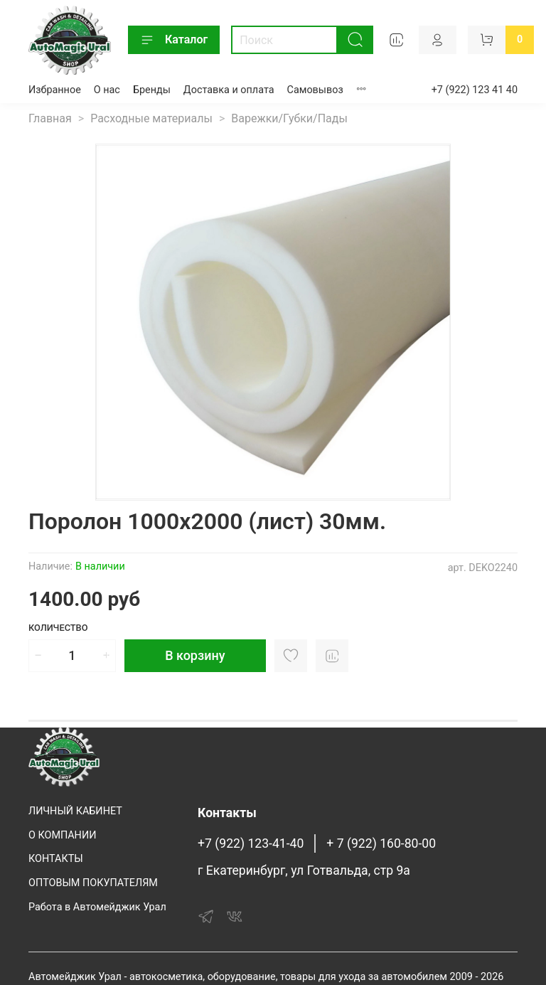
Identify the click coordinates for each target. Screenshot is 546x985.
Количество (58, 627)
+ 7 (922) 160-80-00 (381, 843)
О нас (107, 90)
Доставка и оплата (228, 90)
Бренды (152, 90)
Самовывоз (315, 90)
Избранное (54, 90)
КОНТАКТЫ (55, 859)
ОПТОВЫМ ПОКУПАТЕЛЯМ (93, 883)
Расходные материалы (151, 118)
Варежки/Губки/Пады (289, 118)
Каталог (174, 40)
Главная (50, 118)
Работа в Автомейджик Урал (97, 907)
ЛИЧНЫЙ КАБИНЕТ (75, 811)
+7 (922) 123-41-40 (251, 843)
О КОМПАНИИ (62, 835)
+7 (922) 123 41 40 (475, 90)
